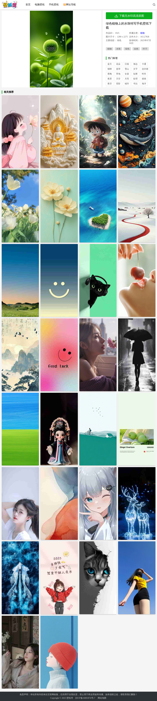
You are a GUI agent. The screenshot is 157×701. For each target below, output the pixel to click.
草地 (118, 74)
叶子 (145, 49)
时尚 (144, 74)
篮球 (118, 69)
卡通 (144, 64)
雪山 (127, 69)
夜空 (110, 84)
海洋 (144, 84)
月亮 (127, 79)
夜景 (110, 79)
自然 (136, 49)
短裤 (135, 74)
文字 (135, 69)
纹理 (135, 79)
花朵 (118, 64)
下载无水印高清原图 (129, 16)
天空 (118, 79)
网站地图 (102, 698)
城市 (127, 84)
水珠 (118, 49)
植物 (142, 33)
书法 (135, 84)
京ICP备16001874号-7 (85, 698)
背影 (118, 84)
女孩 (127, 74)
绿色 (127, 49)
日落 (127, 64)
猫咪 (110, 69)
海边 (135, 64)
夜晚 (110, 74)
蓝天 (110, 64)
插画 (144, 79)
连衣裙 (145, 69)
